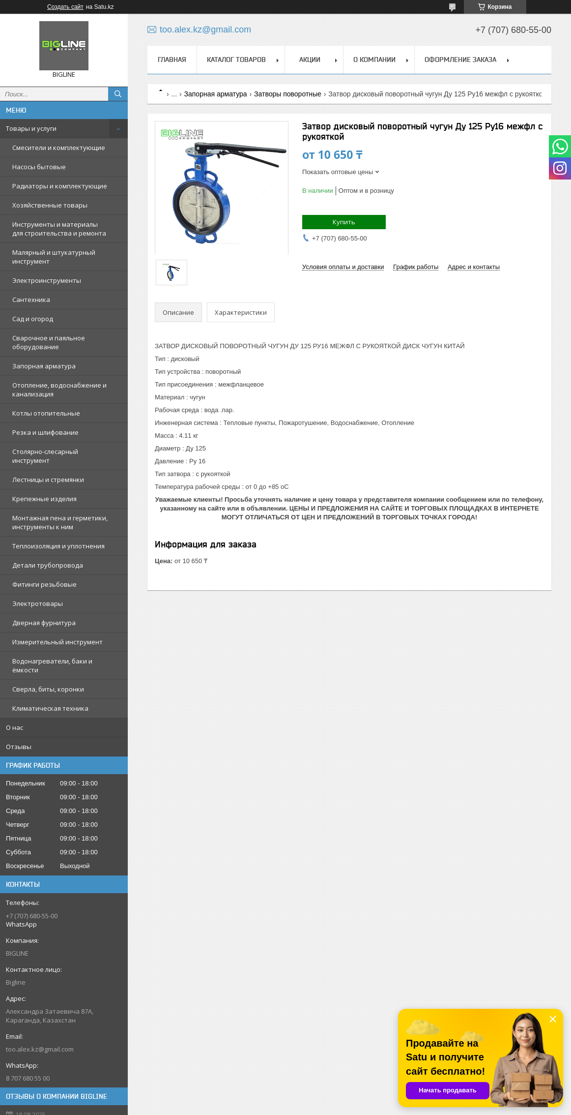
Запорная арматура (44, 366)
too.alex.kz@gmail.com (40, 1049)
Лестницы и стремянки (48, 479)
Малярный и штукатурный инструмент (53, 257)
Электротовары (37, 603)
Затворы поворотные (287, 94)
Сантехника (31, 299)
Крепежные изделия (44, 498)
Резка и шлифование (45, 432)
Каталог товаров (236, 59)
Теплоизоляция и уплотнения (58, 546)
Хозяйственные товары (49, 205)
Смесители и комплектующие (58, 147)
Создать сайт (65, 6)
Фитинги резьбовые (44, 584)
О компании (374, 59)
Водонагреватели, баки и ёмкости (52, 665)
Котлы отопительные (46, 413)
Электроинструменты (46, 280)
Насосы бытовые (39, 166)
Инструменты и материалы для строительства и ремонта (59, 229)
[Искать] (118, 94)
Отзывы (18, 746)
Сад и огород (32, 318)
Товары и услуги (31, 128)
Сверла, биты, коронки (48, 689)
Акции (309, 59)
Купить (344, 221)
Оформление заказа (460, 59)
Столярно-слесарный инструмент (45, 456)
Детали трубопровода (47, 565)
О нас (14, 727)
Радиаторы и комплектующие (59, 185)
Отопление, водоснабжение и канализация (59, 389)
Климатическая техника (50, 708)
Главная (172, 59)
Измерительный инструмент (57, 641)
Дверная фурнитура (44, 622)
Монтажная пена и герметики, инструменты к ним (60, 522)
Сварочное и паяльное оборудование (48, 342)
